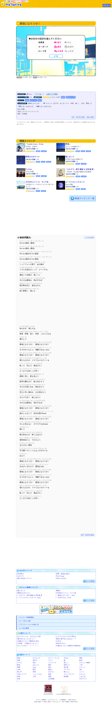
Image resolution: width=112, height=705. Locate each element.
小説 (18, 669)
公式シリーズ (21, 674)
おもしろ (36, 665)
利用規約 (63, 700)
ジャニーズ (52, 663)
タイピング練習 (84, 663)
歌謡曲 (66, 676)
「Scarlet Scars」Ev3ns (34, 144)
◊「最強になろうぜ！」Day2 (65, 595)
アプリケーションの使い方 (29, 625)
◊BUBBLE (20, 574)
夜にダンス (69, 157)
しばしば (82, 676)
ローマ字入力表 (25, 621)
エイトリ (33, 100)
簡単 (80, 658)
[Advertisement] (56, 14)
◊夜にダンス (21, 591)
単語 (49, 674)
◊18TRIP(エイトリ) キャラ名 (66, 593)
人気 (34, 676)
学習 (34, 672)
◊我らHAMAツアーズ (24, 578)
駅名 (18, 665)
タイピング (36, 658)
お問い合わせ (72, 700)
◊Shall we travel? (61, 578)
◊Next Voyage (60, 576)
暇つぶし (67, 672)
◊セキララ (20, 576)
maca (30, 94)
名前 (18, 676)
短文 (49, 667)
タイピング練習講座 (26, 617)
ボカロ (66, 658)
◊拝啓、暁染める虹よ (63, 574)
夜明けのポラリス (33, 157)
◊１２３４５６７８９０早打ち (66, 636)
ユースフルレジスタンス (75, 182)
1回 (80, 669)
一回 (80, 665)
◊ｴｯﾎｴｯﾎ (58, 641)
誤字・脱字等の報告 (78, 117)
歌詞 (63, 97)
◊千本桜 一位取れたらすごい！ (28, 643)
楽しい (66, 663)
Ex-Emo (29, 169)
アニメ (50, 660)
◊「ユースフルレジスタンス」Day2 (29, 598)
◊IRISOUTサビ (61, 643)
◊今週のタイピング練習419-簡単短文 (68, 646)
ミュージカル (37, 674)
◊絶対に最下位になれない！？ (66, 639)
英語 (49, 676)
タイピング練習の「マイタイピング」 (47, 700)
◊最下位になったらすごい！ (26, 639)
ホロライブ (83, 679)
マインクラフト (69, 674)
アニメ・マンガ (53, 658)
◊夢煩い (58, 591)
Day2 (39, 100)
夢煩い (68, 144)
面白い (50, 669)
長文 (34, 663)
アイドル (67, 669)
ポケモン (51, 672)
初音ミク (67, 665)
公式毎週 (51, 679)
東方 (34, 669)
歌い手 (19, 672)
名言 (18, 679)
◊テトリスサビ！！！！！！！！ (28, 646)
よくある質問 (24, 628)
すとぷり (82, 674)
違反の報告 (90, 117)
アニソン (82, 667)
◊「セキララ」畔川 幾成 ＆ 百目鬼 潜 (29, 595)
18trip (27, 100)
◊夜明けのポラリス (23, 593)
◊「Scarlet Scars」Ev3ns (63, 598)
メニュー (106, 5)
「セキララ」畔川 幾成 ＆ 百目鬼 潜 (79, 169)
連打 (49, 665)
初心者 (66, 667)
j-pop (34, 667)
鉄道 (80, 660)
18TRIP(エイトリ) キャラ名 (37, 182)
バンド (81, 672)
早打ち (35, 660)
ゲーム (19, 663)
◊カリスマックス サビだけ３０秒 (29, 636)
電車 (18, 667)
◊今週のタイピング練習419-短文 (28, 641)
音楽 (18, 660)
